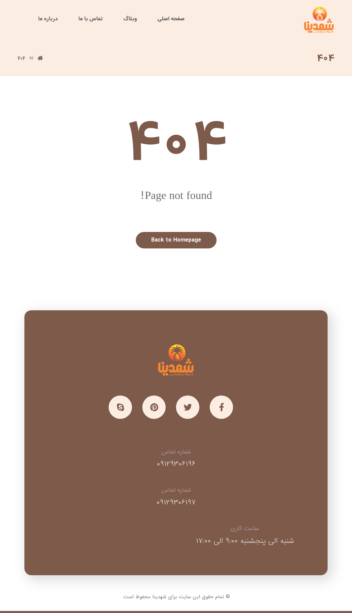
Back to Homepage (176, 240)
